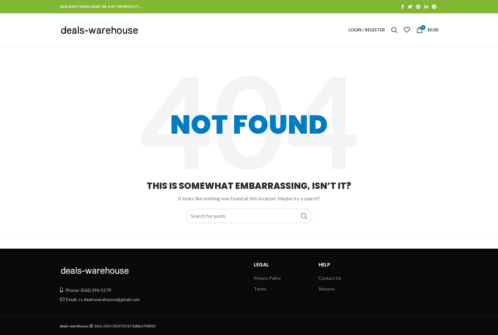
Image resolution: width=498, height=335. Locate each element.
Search (304, 216)
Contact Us (330, 278)
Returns (327, 288)
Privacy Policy (267, 278)
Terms (260, 288)
